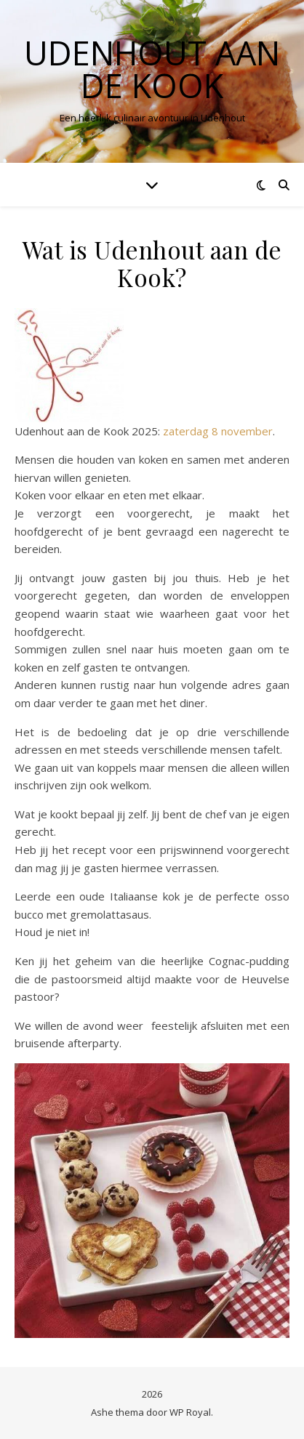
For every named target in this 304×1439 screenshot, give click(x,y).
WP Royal (190, 1412)
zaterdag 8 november (218, 431)
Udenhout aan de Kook (152, 69)
